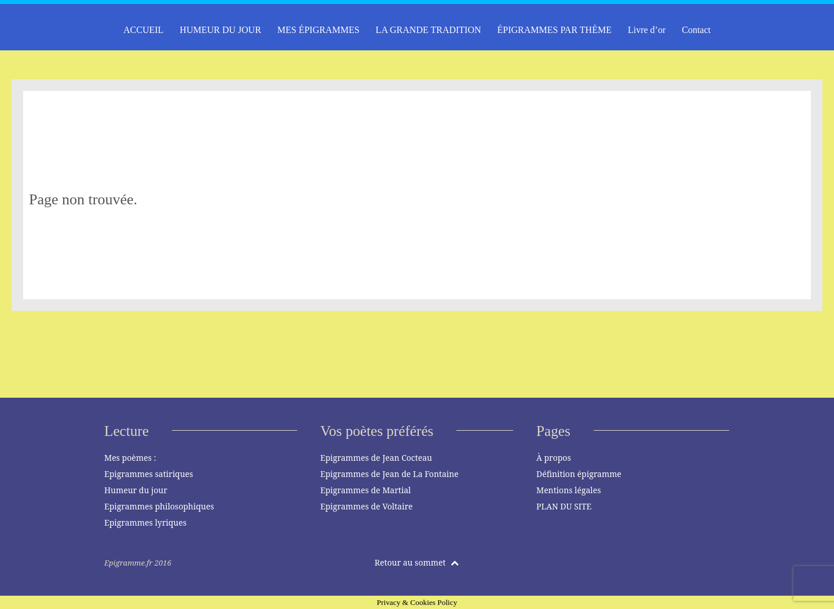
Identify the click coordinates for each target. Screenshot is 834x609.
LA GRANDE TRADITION (428, 30)
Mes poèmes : (130, 457)
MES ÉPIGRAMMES (318, 30)
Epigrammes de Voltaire (366, 506)
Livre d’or (646, 30)
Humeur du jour (135, 490)
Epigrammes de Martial (365, 490)
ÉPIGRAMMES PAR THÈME (555, 30)
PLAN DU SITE (563, 506)
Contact (696, 30)
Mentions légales (568, 490)
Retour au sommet (417, 562)
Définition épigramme (578, 473)
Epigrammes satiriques (148, 473)
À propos (553, 457)
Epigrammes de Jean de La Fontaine (389, 473)
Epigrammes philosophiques (159, 506)
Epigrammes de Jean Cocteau (376, 457)
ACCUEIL (143, 30)
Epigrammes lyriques (145, 522)
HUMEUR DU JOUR (220, 30)
